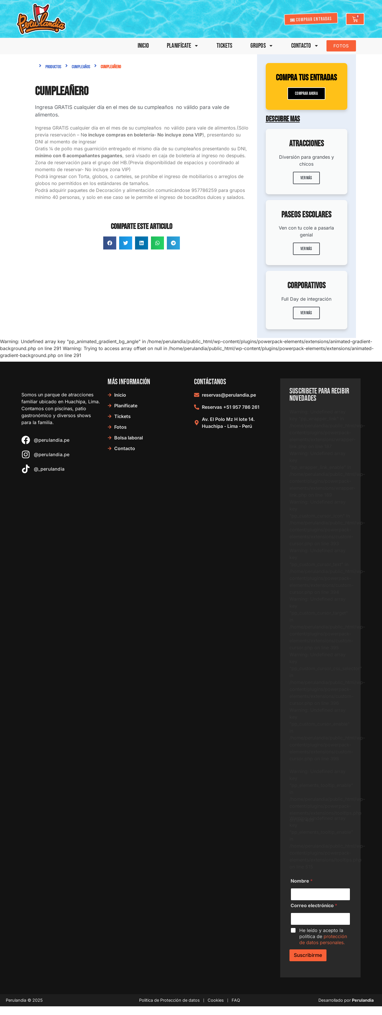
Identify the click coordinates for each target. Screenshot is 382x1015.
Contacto (305, 46)
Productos (53, 67)
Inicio (143, 46)
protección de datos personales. (323, 939)
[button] (109, 242)
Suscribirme (308, 955)
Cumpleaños (81, 67)
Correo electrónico (314, 905)
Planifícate (183, 46)
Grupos (261, 46)
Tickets (224, 46)
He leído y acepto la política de (323, 936)
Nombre (302, 881)
